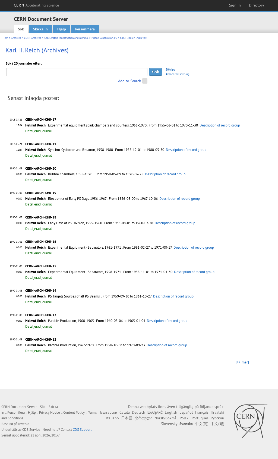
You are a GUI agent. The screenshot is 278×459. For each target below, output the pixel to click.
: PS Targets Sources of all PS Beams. (62, 296)
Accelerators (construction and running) (66, 38)
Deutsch (138, 412)
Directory (256, 5)
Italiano (112, 418)
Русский (217, 418)
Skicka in (40, 29)
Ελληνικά (155, 412)
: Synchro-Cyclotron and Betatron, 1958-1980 (69, 149)
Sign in (235, 5)
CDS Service (31, 429)
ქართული (143, 418)
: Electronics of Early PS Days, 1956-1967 (66, 198)
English (171, 412)
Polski (184, 418)
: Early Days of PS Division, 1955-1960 (63, 223)
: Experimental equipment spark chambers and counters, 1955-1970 (86, 125)
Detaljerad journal (38, 131)
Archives (16, 38)
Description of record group (220, 125)
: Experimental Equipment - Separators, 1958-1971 (73, 272)
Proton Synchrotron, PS (104, 38)
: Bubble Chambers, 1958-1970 (58, 174)
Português (200, 418)
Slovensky (169, 423)
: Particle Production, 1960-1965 (59, 320)
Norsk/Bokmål (166, 418)
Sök (21, 29)
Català (124, 412)
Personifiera (85, 29)
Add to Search (129, 80)
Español (186, 412)
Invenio (23, 424)
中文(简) (201, 423)
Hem (5, 38)
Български (108, 412)
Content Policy (74, 412)
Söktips (170, 69)
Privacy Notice (49, 412)
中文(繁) (217, 423)
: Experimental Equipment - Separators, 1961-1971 (73, 247)
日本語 (126, 418)
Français (201, 412)
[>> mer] (242, 362)
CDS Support (82, 429)
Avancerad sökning (177, 74)
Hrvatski (217, 412)
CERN (36, 5)
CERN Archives (32, 38)
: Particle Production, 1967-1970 (59, 345)
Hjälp (61, 29)
